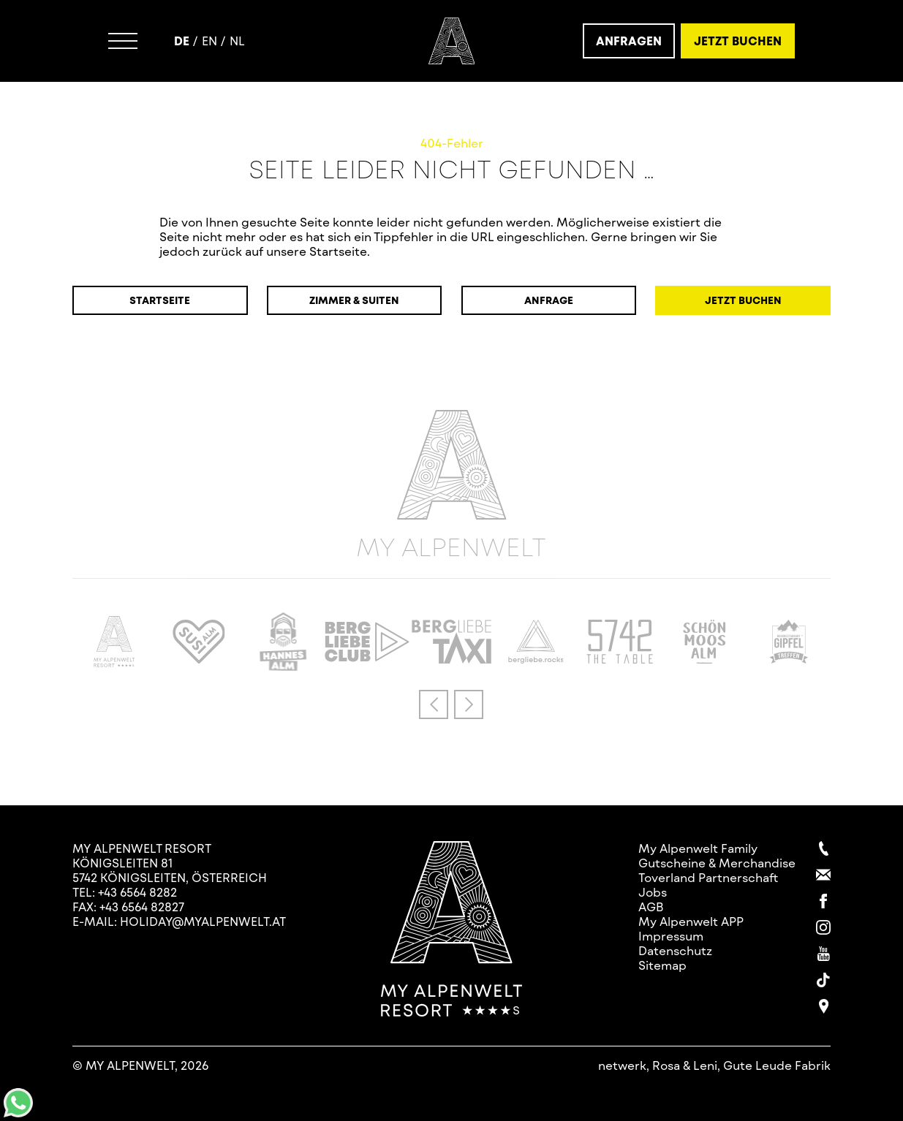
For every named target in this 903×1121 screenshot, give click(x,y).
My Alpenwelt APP (691, 921)
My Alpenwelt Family (697, 848)
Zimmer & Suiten (354, 300)
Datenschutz (675, 950)
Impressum (670, 936)
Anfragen (629, 41)
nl (237, 41)
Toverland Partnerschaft (708, 877)
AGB (651, 906)
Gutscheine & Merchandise (717, 863)
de (181, 41)
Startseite (159, 300)
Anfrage (548, 300)
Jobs (652, 892)
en (209, 41)
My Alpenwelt (451, 484)
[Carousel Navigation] (451, 704)
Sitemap (662, 965)
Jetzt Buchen (738, 41)
